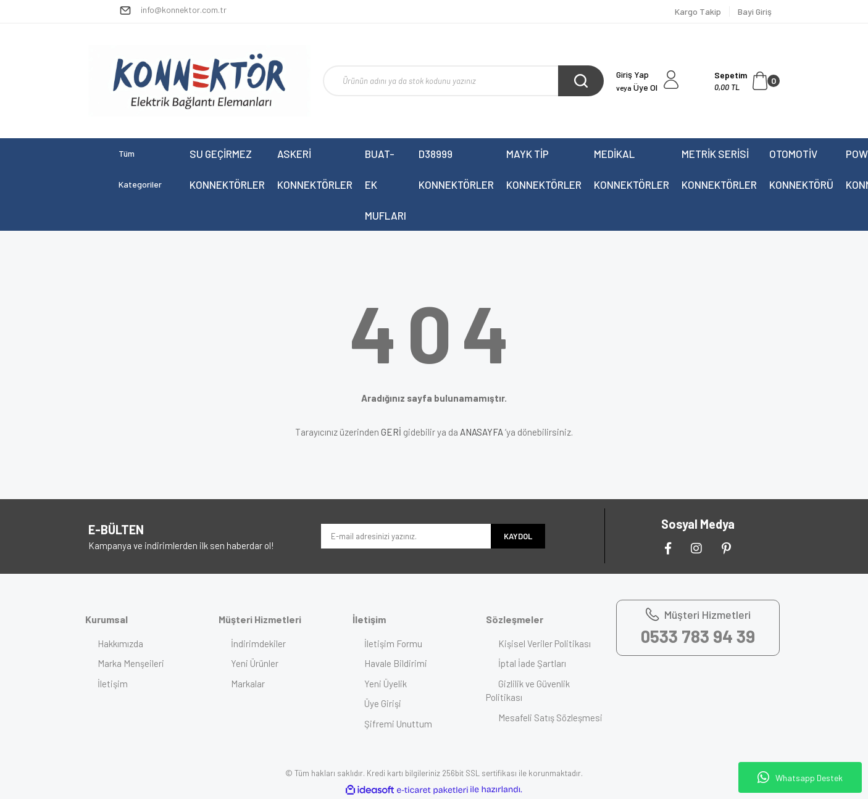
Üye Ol (636, 87)
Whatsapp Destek (800, 777)
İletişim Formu (394, 643)
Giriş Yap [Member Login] (632, 74)
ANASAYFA (481, 431)
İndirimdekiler (258, 643)
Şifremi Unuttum (399, 723)
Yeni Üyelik (386, 683)
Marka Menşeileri (131, 663)
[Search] (463, 80)
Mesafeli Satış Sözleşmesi (550, 717)
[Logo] (199, 81)
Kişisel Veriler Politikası (544, 643)
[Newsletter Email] (406, 536)
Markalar (248, 683)
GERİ (391, 431)
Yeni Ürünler (254, 663)
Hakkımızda (120, 643)
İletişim (113, 683)
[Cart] (747, 80)
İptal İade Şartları (532, 663)
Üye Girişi (383, 703)
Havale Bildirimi (396, 663)
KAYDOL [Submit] (518, 536)
